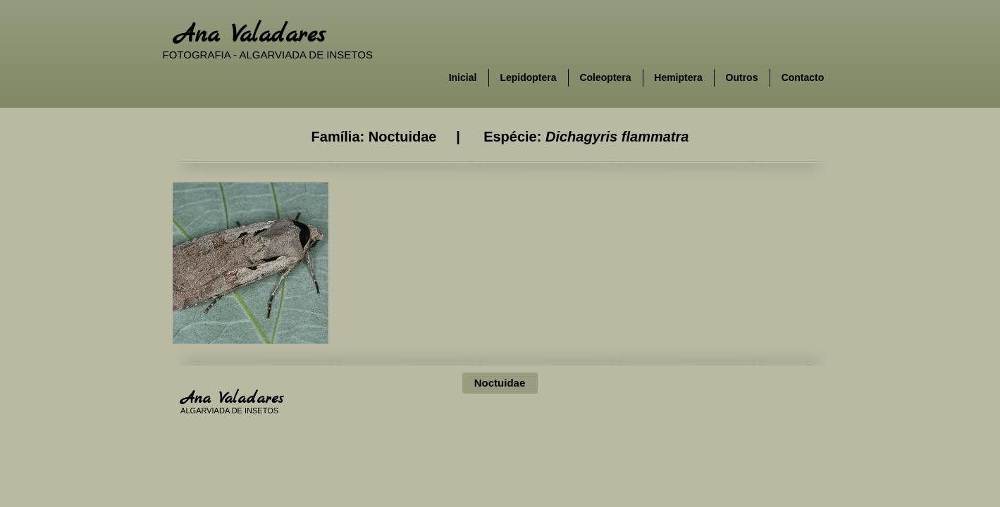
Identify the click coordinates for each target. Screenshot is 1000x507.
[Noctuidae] (500, 383)
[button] (250, 263)
